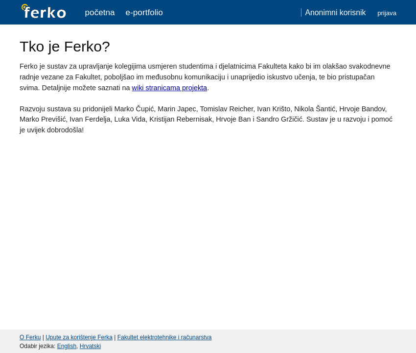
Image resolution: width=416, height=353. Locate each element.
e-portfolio (144, 12)
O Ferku (30, 337)
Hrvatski (90, 346)
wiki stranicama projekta (170, 88)
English (66, 346)
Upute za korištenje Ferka (79, 337)
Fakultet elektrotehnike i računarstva (164, 337)
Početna (100, 12)
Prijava (386, 13)
